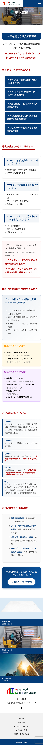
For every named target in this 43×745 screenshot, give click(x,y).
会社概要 (21, 722)
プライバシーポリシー (22, 726)
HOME (21, 718)
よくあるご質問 (21, 730)
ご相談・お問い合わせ (21, 581)
